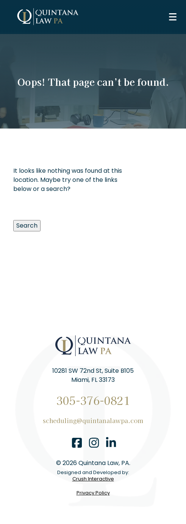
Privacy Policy (93, 493)
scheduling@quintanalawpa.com (93, 420)
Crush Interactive (93, 479)
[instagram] (94, 444)
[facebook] (77, 444)
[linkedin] (111, 444)
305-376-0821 (93, 400)
